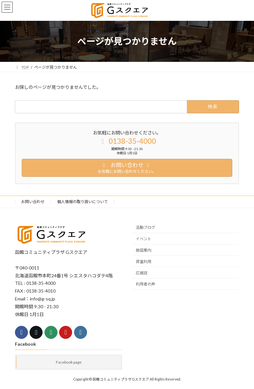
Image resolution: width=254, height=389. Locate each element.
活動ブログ (145, 227)
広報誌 (141, 272)
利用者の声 (145, 284)
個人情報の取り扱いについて (82, 201)
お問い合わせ (32, 201)
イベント (143, 238)
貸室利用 (143, 261)
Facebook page (69, 361)
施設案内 (143, 250)
